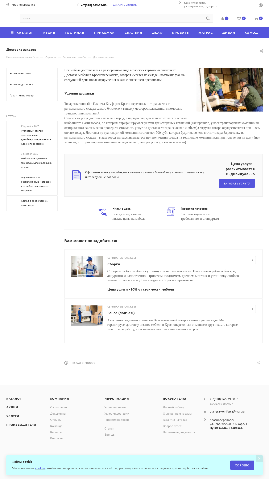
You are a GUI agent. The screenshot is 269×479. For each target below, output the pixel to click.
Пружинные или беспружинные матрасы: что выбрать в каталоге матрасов (36, 184)
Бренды (109, 434)
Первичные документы (179, 432)
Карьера (56, 432)
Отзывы (56, 419)
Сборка (113, 264)
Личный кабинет (174, 407)
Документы (58, 413)
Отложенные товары (177, 413)
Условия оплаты (115, 407)
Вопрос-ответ (172, 426)
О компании (58, 407)
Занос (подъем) (121, 313)
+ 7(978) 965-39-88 (94, 5)
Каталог (14, 398)
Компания (59, 398)
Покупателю (174, 398)
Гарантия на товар (116, 419)
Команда (56, 426)
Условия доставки (116, 413)
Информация (116, 398)
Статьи (11, 116)
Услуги (12, 416)
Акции (12, 407)
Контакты (56, 438)
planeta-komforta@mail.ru (227, 411)
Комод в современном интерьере (35, 203)
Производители (21, 424)
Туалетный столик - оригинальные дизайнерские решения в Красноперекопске (36, 137)
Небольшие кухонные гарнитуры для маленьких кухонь (36, 163)
